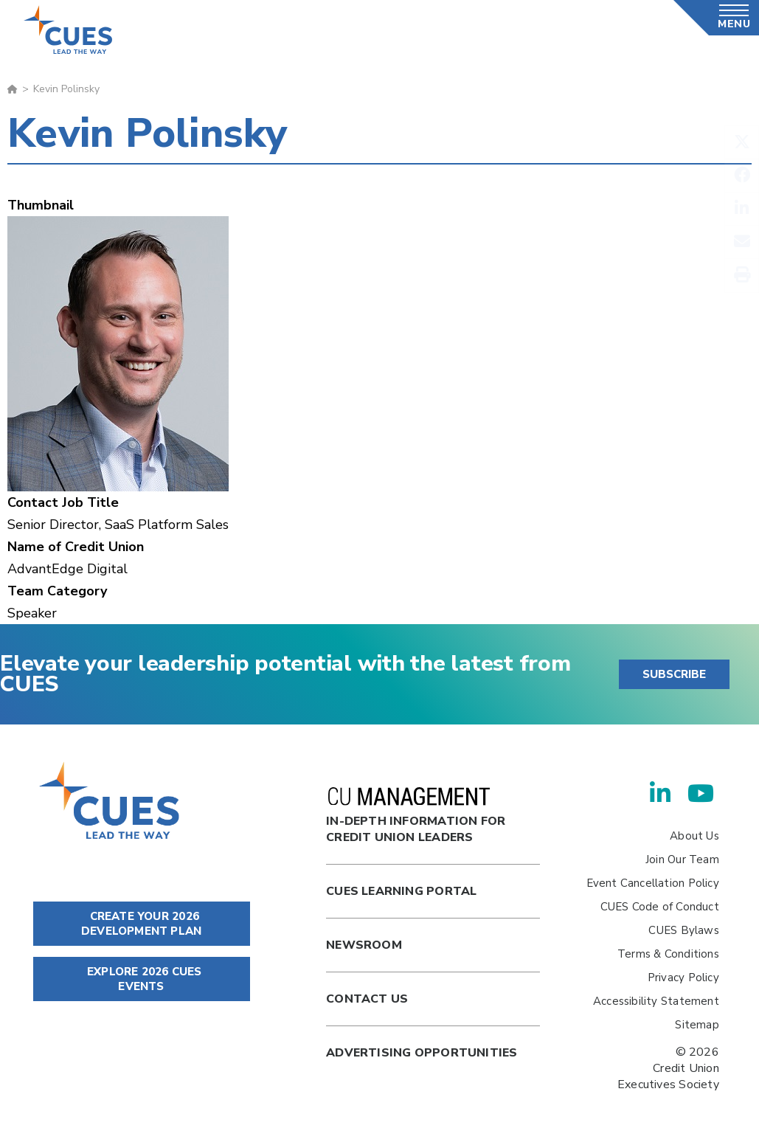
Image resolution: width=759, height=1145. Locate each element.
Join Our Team (682, 859)
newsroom (364, 945)
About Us (694, 836)
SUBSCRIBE (674, 674)
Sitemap (696, 1024)
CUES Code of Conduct (659, 906)
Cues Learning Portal (401, 891)
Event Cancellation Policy (652, 883)
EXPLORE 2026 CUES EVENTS (141, 979)
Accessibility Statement (656, 1001)
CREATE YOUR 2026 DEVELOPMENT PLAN (141, 923)
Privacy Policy (683, 977)
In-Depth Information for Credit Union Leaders (415, 816)
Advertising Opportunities (421, 1053)
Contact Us (367, 999)
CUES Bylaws (683, 930)
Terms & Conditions (668, 954)
